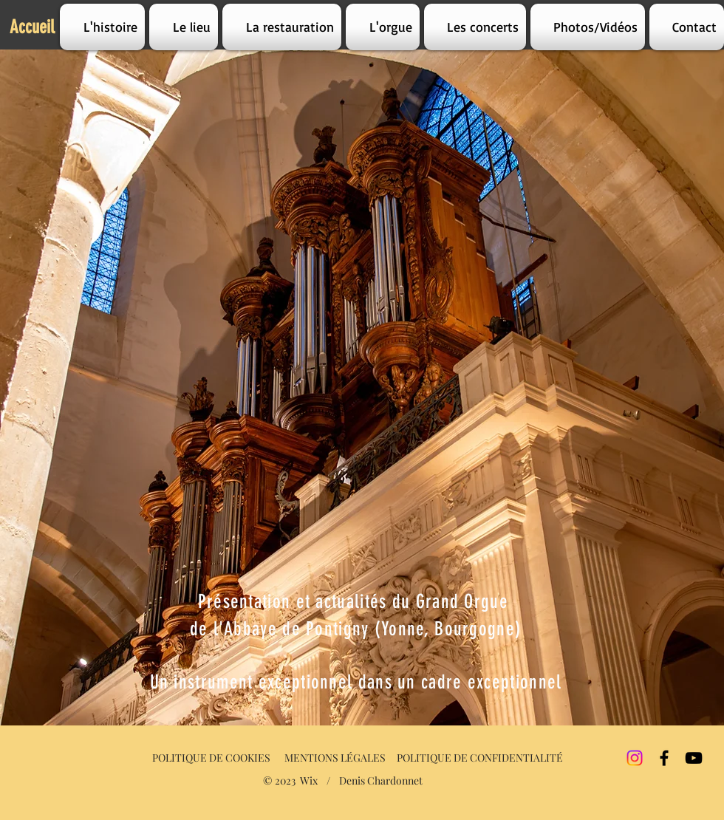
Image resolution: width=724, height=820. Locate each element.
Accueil (32, 27)
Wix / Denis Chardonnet (361, 780)
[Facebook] (664, 758)
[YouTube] (693, 758)
